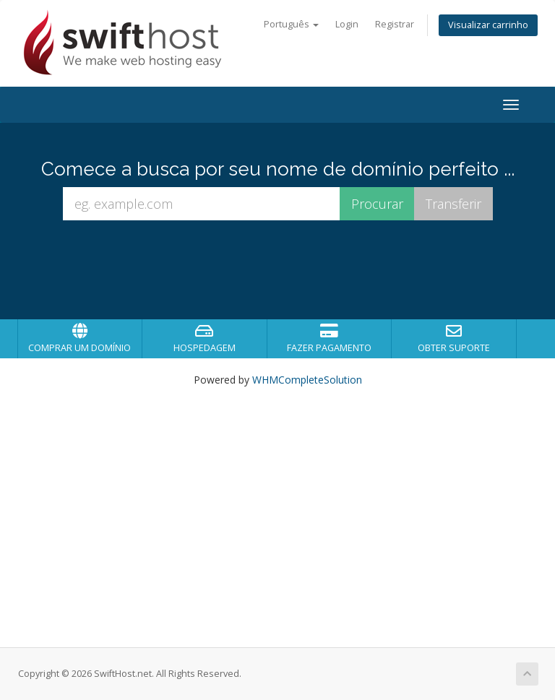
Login (346, 24)
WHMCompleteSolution (307, 379)
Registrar (394, 24)
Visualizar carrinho (488, 25)
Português (291, 24)
